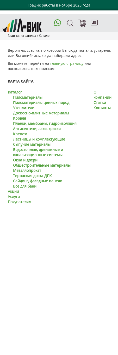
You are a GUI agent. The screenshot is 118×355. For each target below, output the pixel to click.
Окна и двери (25, 160)
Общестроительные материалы (42, 165)
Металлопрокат (27, 170)
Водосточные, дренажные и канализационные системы (38, 152)
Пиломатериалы (27, 97)
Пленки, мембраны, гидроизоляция (45, 123)
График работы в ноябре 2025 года (59, 5)
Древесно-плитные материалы (41, 112)
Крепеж (20, 133)
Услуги (14, 196)
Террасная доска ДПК (32, 175)
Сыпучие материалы (32, 144)
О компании (102, 95)
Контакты (102, 107)
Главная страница (22, 35)
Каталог (45, 35)
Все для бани (24, 186)
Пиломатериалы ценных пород (41, 102)
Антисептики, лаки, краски (37, 128)
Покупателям (19, 201)
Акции (13, 191)
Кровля (19, 118)
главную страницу (66, 63)
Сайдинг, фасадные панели (37, 180)
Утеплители (23, 107)
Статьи (100, 102)
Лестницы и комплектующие (39, 139)
